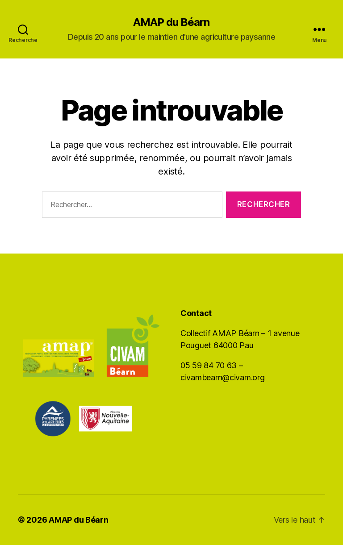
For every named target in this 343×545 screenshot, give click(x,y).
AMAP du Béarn (171, 22)
